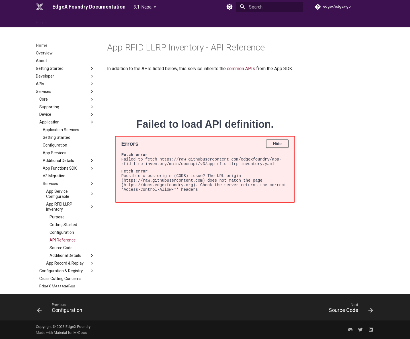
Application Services (61, 98)
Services (65, 59)
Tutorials (65, 277)
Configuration (55, 113)
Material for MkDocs (70, 332)
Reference (63, 21)
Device (67, 82)
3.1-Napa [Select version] (142, 7)
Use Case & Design (97, 21)
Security (65, 262)
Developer (65, 44)
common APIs (241, 68)
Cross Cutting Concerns (60, 246)
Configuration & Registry (67, 238)
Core (67, 67)
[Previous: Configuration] (61, 309)
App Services (54, 121)
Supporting (67, 75)
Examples (65, 284)
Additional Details (69, 128)
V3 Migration (54, 144)
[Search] (269, 7)
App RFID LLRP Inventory (70, 175)
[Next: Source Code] (349, 309)
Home (41, 21)
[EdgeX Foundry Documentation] (40, 7)
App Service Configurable (70, 162)
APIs (65, 51)
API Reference (63, 208)
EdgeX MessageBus (57, 254)
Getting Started (56, 105)
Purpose (57, 185)
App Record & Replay (70, 231)
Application (67, 90)
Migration (65, 269)
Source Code (61, 216)
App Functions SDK (69, 136)
